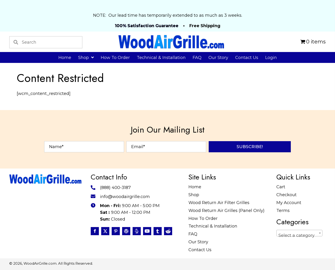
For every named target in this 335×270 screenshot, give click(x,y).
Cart (280, 186)
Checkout (286, 194)
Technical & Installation (212, 226)
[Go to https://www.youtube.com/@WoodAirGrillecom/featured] (147, 231)
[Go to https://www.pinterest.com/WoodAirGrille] (116, 231)
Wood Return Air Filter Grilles (218, 202)
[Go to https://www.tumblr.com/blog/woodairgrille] (158, 231)
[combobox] (299, 233)
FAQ (192, 234)
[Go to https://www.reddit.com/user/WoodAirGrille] (168, 231)
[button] (250, 146)
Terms (283, 210)
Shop (193, 194)
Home (194, 186)
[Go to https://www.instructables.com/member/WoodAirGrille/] (137, 231)
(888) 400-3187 (115, 187)
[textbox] (299, 235)
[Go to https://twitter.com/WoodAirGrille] (105, 231)
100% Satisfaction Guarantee (146, 25)
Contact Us (199, 249)
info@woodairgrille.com (125, 196)
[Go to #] (126, 231)
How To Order (203, 218)
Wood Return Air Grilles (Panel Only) (226, 210)
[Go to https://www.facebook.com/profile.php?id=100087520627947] (95, 231)
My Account (288, 202)
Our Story (198, 241)
